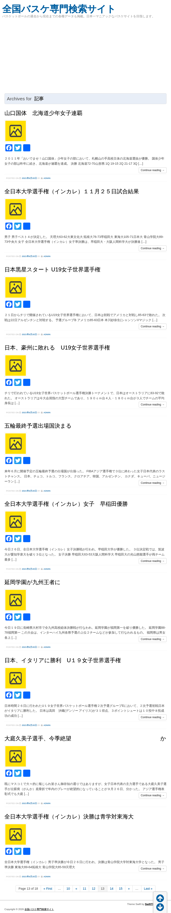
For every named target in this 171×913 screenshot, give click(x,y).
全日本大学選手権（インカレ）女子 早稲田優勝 (66, 504)
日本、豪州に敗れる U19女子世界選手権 (57, 347)
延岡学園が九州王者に (32, 582)
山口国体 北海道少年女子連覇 (43, 113)
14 (112, 888)
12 (93, 888)
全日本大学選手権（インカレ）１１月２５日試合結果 (71, 191)
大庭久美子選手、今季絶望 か (85, 738)
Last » (148, 888)
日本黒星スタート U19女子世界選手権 (52, 269)
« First (48, 888)
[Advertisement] (85, 55)
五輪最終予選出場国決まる (38, 426)
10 (68, 888)
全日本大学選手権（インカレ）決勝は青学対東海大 (69, 816)
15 (120, 888)
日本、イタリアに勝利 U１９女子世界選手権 (62, 660)
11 (84, 888)
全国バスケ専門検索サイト (59, 9)
